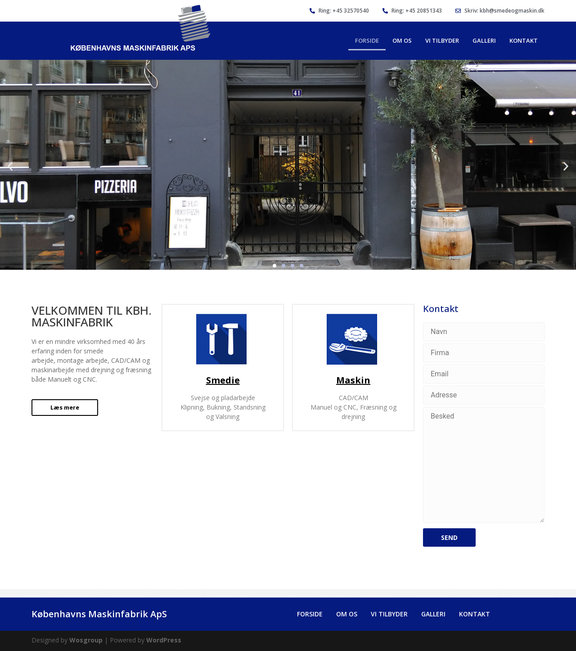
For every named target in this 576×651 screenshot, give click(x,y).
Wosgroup (86, 640)
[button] (10, 166)
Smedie (223, 380)
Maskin (353, 380)
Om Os (402, 40)
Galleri (484, 40)
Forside (367, 40)
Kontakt (523, 40)
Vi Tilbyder (442, 40)
